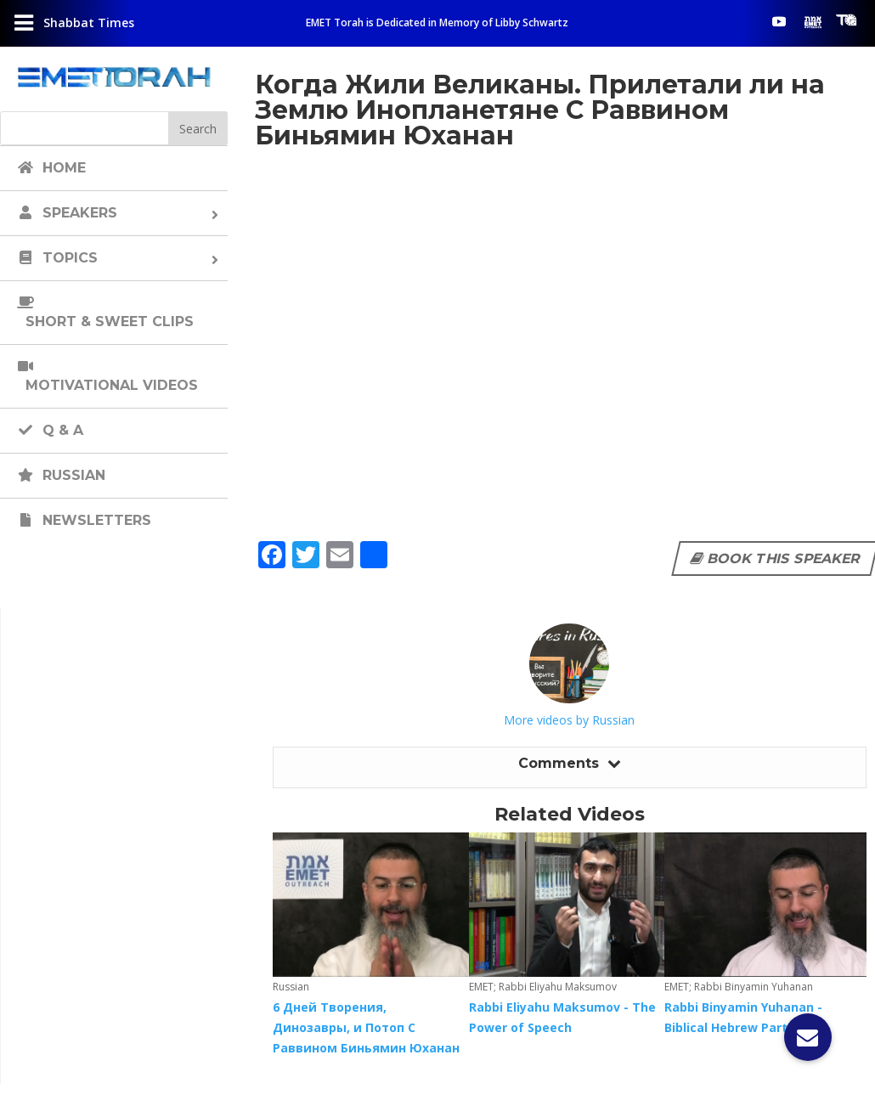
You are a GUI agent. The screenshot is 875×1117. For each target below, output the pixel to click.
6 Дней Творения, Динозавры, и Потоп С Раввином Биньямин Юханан (366, 1027)
